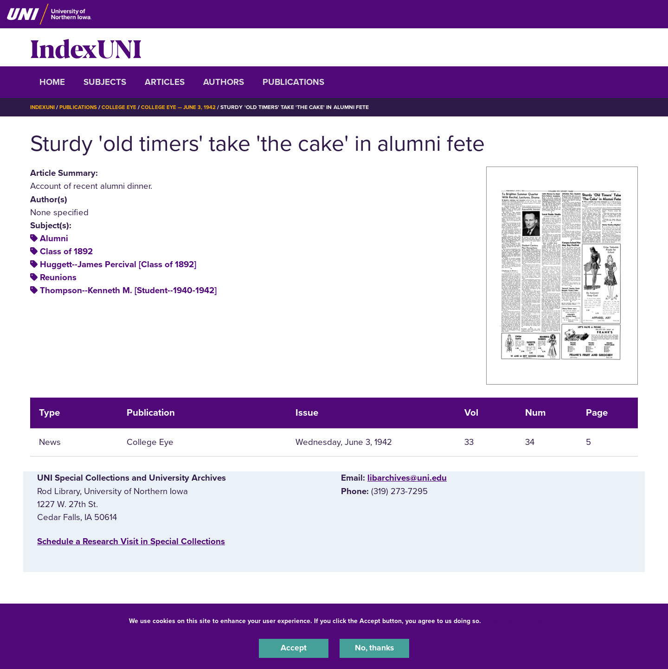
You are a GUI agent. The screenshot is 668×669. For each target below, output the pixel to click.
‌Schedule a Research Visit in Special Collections (131, 541)
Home (52, 82)
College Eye (123, 107)
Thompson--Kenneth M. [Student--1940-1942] (128, 290)
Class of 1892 (66, 251)
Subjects (105, 82)
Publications (293, 82)
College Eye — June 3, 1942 (184, 107)
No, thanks (374, 648)
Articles (165, 82)
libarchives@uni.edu (407, 478)
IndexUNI (85, 47)
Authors (223, 82)
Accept (293, 648)
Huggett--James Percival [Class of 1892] (118, 264)
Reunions (58, 277)
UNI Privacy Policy (512, 620)
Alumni (54, 238)
